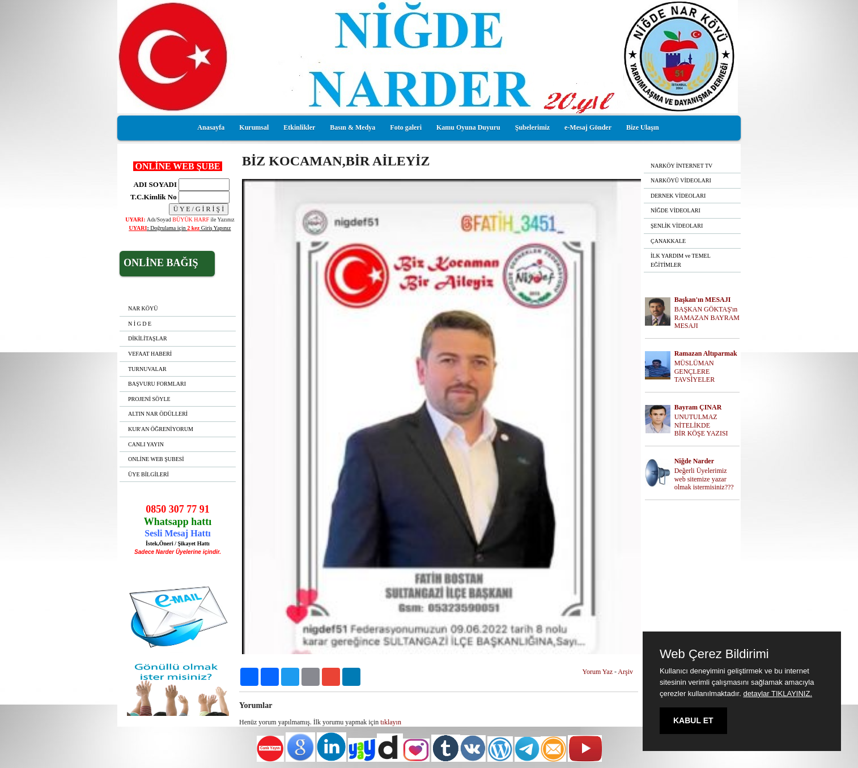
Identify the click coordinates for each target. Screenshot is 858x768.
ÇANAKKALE (668, 241)
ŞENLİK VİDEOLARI (677, 226)
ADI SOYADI (153, 184)
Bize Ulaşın (642, 127)
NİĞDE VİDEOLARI (675, 210)
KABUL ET (693, 720)
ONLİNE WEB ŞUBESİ (156, 459)
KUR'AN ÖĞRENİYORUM (160, 429)
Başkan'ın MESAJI (702, 300)
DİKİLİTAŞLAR (147, 338)
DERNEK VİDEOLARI (678, 196)
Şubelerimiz (532, 127)
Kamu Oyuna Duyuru (468, 127)
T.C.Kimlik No (153, 197)
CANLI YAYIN (146, 444)
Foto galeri (406, 127)
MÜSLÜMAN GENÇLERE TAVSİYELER (694, 371)
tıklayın (390, 722)
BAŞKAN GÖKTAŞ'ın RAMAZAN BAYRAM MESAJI (707, 317)
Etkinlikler (299, 127)
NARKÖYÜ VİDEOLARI (681, 180)
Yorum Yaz (598, 672)
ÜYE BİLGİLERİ (148, 474)
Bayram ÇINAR (698, 407)
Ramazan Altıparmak (705, 353)
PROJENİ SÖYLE (149, 399)
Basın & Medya (352, 127)
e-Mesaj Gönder (587, 127)
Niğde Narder (694, 461)
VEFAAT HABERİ (150, 354)
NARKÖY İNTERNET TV (681, 166)
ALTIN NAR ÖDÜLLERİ (158, 414)
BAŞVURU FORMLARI (157, 384)
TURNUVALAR (147, 369)
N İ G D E (139, 324)
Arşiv (625, 672)
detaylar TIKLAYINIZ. (777, 693)
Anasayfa (210, 127)
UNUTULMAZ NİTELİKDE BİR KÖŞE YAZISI (701, 425)
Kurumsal (254, 127)
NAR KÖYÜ (143, 308)
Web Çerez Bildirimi (714, 654)
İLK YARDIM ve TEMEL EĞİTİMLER (681, 260)
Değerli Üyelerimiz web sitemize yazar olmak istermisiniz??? (704, 479)
